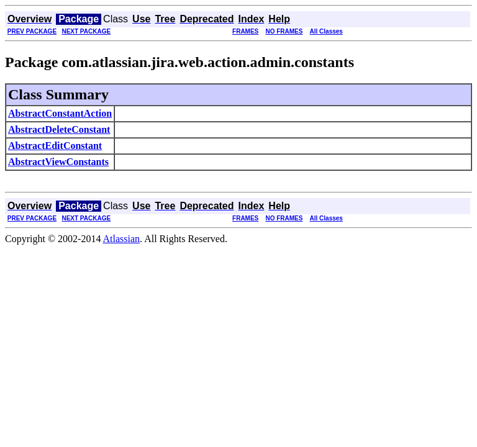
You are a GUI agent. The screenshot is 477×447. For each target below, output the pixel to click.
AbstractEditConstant (55, 145)
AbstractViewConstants (58, 161)
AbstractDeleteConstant (59, 129)
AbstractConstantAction (60, 113)
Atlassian (121, 238)
